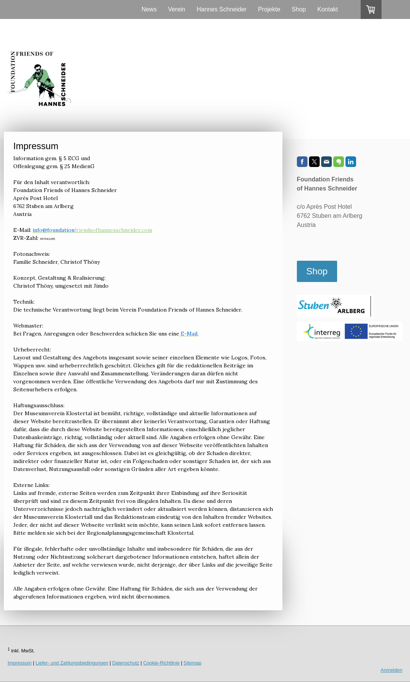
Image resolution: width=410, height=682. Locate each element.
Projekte (269, 9)
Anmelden (391, 670)
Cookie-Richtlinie (161, 663)
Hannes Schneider (222, 9)
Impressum (20, 663)
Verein (176, 9)
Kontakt (327, 9)
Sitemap (193, 663)
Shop (299, 9)
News (149, 9)
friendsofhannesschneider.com (92, 230)
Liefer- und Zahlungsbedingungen (72, 663)
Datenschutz (125, 663)
